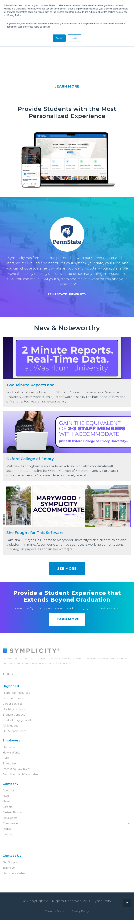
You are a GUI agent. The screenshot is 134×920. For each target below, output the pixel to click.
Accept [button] (59, 38)
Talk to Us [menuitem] (9, 868)
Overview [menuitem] (9, 747)
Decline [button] (74, 38)
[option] (67, 257)
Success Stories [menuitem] (13, 698)
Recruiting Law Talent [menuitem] (17, 769)
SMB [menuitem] (6, 758)
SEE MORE (67, 569)
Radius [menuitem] (7, 829)
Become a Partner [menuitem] (14, 873)
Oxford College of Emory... (31, 459)
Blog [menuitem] (6, 796)
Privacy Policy (80, 911)
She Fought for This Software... (36, 533)
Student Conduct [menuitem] (14, 714)
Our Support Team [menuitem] (14, 731)
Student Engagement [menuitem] (17, 720)
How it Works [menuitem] (11, 752)
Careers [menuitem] (7, 807)
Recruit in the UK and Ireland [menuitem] (21, 774)
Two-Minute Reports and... (31, 385)
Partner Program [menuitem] (13, 812)
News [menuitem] (6, 801)
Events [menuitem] (7, 834)
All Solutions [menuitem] (10, 725)
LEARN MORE (67, 87)
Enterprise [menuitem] (9, 763)
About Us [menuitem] (9, 790)
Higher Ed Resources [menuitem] (16, 693)
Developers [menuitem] (10, 818)
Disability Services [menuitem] (14, 709)
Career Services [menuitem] (12, 704)
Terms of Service (55, 911)
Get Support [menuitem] (10, 862)
